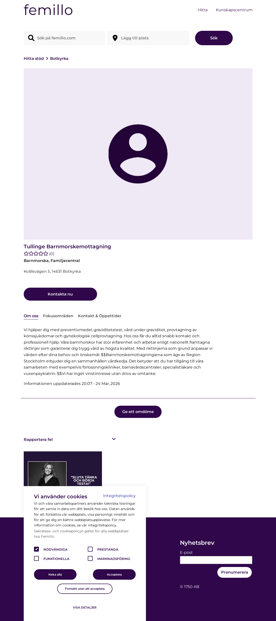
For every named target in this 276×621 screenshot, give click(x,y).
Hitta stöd (34, 58)
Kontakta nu (60, 294)
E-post (186, 552)
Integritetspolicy (119, 495)
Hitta (203, 10)
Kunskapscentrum (234, 10)
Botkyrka (59, 58)
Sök (214, 38)
